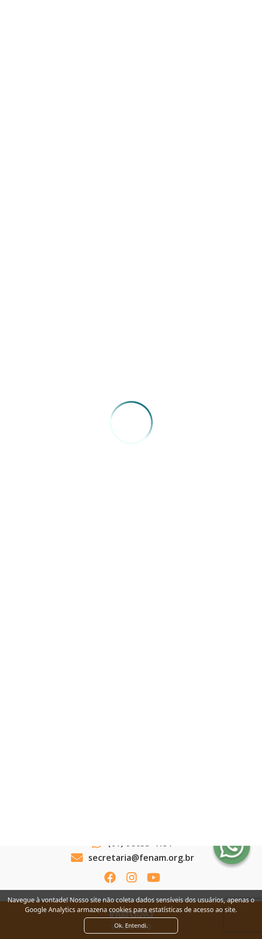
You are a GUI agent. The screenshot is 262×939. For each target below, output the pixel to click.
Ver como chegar (131, 814)
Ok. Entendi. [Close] (131, 925)
